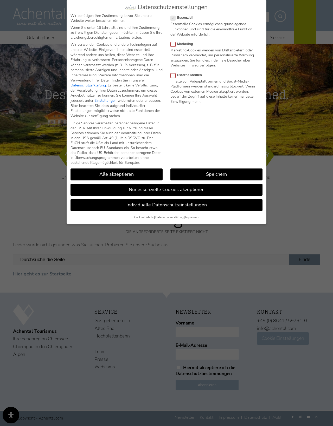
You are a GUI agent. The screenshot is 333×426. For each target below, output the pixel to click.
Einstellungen (105, 100)
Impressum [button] (192, 217)
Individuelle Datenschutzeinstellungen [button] (166, 205)
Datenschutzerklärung (88, 85)
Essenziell (184, 17)
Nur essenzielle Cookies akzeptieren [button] (166, 189)
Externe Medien (188, 75)
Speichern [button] (216, 174)
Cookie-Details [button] (143, 217)
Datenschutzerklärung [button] (169, 217)
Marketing (183, 43)
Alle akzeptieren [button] (116, 174)
